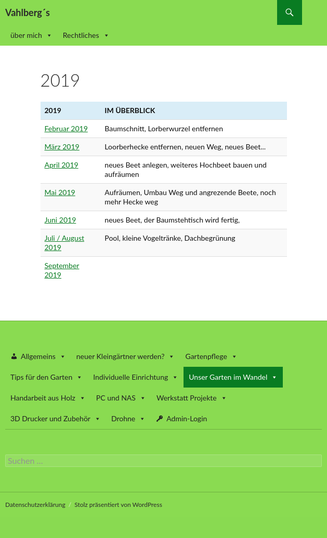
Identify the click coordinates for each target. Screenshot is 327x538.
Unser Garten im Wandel (233, 377)
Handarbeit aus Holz (48, 397)
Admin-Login (186, 418)
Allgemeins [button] (43, 356)
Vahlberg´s (27, 12)
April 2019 (62, 164)
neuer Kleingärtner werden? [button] (125, 356)
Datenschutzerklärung (35, 504)
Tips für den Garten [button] (46, 377)
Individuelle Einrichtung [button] (135, 377)
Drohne (128, 418)
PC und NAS (121, 397)
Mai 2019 (60, 192)
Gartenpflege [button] (211, 356)
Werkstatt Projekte (191, 397)
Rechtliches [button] (86, 35)
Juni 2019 (60, 219)
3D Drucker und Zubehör (55, 418)
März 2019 (62, 146)
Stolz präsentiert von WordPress (118, 504)
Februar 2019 (66, 128)
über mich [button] (31, 35)
